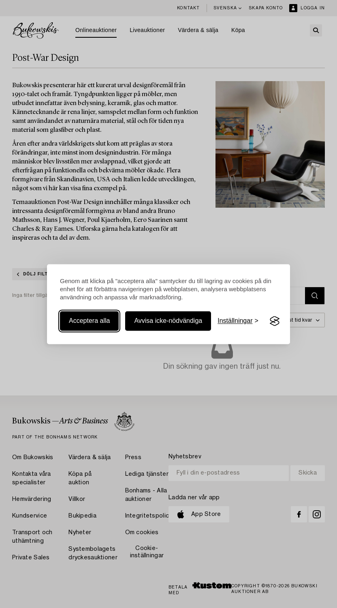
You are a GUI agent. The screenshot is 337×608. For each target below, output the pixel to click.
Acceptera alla (89, 321)
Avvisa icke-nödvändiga (168, 321)
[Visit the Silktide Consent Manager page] (274, 321)
